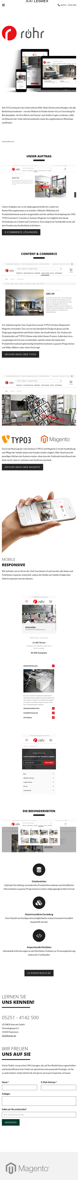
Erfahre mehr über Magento (22, 467)
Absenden (11, 1122)
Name (5, 1082)
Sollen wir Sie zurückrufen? (14, 1109)
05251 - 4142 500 (20, 1017)
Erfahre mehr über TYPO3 (20, 354)
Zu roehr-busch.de (39, 973)
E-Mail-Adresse (49, 1082)
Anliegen (6, 1094)
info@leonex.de (9, 1035)
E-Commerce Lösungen (21, 232)
